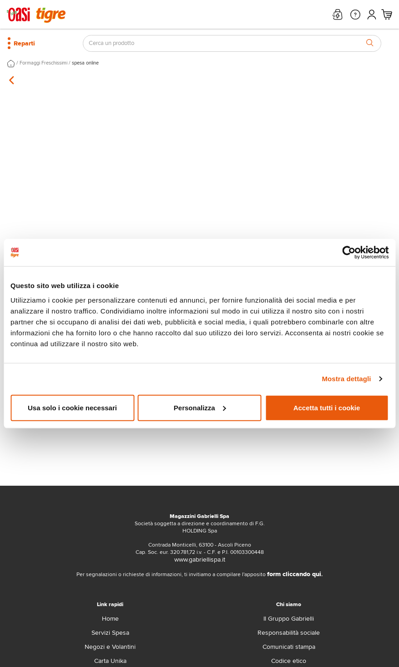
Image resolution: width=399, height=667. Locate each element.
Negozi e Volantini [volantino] (110, 647)
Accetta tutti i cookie (326, 407)
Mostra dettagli (346, 379)
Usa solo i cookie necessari (72, 407)
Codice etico (288, 661)
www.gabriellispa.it (199, 559)
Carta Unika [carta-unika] (110, 661)
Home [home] (110, 618)
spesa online (85, 63)
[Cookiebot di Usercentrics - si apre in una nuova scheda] (349, 252)
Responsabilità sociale (289, 633)
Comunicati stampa (289, 647)
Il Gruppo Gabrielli (288, 618)
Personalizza (200, 407)
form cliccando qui (294, 574)
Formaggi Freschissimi (43, 63)
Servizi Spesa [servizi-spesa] (110, 633)
